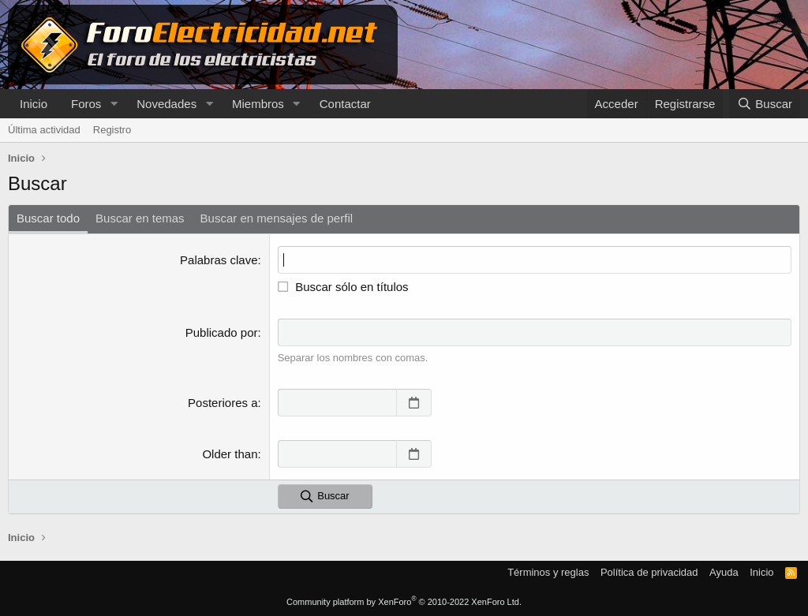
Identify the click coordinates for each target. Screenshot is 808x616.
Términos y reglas (548, 572)
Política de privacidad (649, 572)
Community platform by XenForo (404, 602)
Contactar (345, 103)
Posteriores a (222, 402)
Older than (229, 454)
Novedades (166, 103)
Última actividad (44, 130)
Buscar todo (48, 218)
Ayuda (724, 572)
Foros (86, 103)
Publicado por (221, 332)
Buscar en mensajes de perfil (276, 218)
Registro (112, 130)
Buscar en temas (140, 218)
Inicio (33, 103)
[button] (114, 103)
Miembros (258, 103)
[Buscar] (764, 103)
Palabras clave (218, 260)
